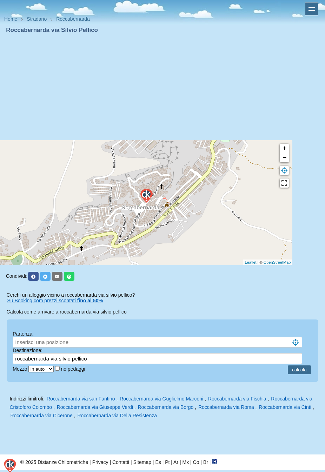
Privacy (100, 462)
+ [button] (284, 148)
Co (196, 462)
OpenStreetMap (277, 262)
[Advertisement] (162, 87)
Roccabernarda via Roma (226, 407)
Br (205, 462)
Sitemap (142, 462)
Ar (175, 462)
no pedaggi (73, 369)
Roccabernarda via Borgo (165, 407)
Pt (167, 462)
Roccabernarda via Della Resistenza (117, 415)
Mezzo (20, 369)
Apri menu (311, 8)
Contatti (120, 462)
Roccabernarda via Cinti (285, 407)
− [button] (284, 158)
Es (158, 462)
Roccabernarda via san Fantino (81, 399)
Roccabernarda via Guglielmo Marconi (161, 399)
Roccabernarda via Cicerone (41, 415)
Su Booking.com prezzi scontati (55, 300)
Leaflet (251, 262)
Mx (185, 462)
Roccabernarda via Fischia (237, 399)
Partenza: (23, 334)
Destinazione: (27, 350)
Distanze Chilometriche (63, 462)
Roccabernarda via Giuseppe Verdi (95, 407)
